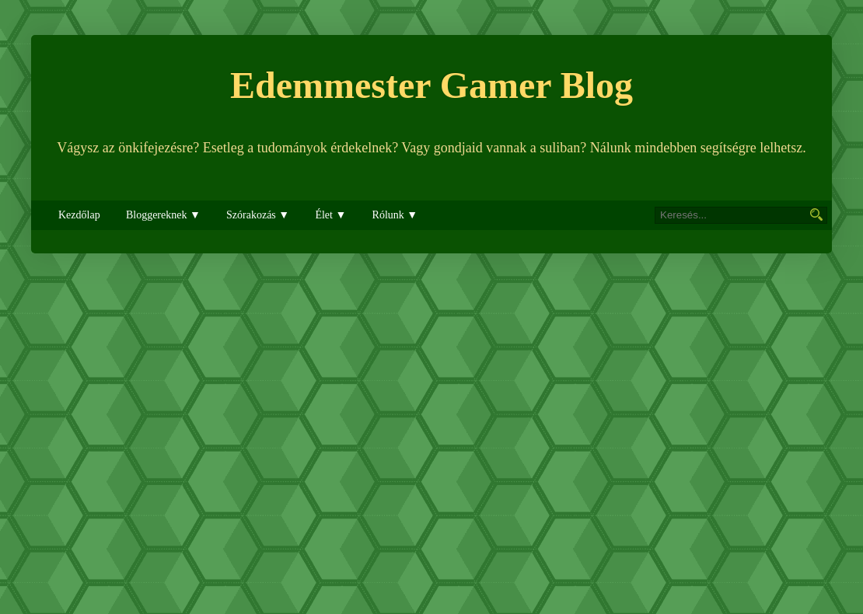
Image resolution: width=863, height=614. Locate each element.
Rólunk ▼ (395, 215)
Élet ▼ (330, 215)
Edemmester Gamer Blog (431, 85)
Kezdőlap (79, 215)
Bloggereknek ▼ (163, 215)
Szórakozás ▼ (257, 215)
